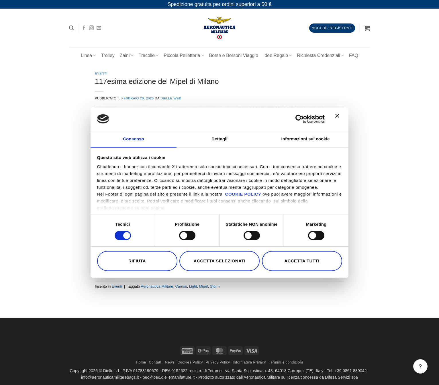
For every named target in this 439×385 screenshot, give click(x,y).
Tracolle (149, 55)
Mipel (203, 286)
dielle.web (170, 98)
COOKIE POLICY (243, 194)
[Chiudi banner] (338, 119)
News (170, 362)
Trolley (107, 55)
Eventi (101, 73)
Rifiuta (137, 260)
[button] (71, 28)
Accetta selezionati (220, 260)
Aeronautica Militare (157, 286)
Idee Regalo (277, 55)
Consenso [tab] (133, 138)
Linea (88, 55)
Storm (215, 286)
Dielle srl (111, 370)
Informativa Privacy (249, 362)
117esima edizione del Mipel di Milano (157, 81)
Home (141, 362)
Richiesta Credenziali (320, 55)
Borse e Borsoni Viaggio (233, 55)
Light (193, 286)
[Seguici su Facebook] (84, 28)
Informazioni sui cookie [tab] (305, 138)
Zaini (127, 55)
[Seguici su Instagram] (91, 28)
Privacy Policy (218, 362)
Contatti (155, 362)
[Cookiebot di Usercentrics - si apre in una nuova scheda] (300, 119)
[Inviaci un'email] (99, 28)
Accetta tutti (302, 260)
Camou (181, 286)
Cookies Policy (190, 362)
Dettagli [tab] (219, 138)
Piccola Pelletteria (184, 55)
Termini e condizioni (286, 362)
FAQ (353, 55)
